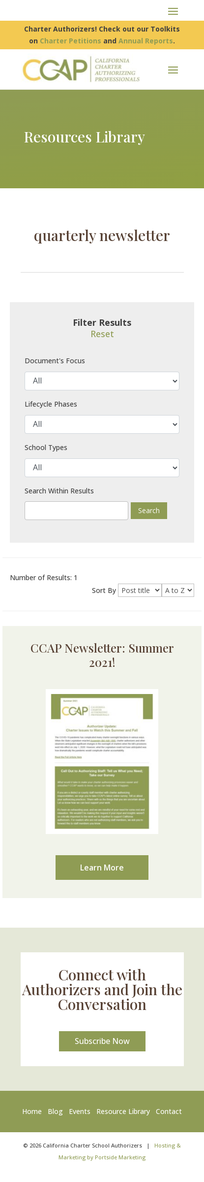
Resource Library (123, 1111)
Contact (169, 1111)
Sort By (104, 590)
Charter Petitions (70, 40)
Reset (102, 334)
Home (34, 1111)
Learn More (102, 867)
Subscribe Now (102, 1041)
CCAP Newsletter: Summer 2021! (102, 655)
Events (79, 1111)
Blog (55, 1111)
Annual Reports (145, 40)
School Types (46, 447)
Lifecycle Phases (51, 404)
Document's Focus (55, 360)
